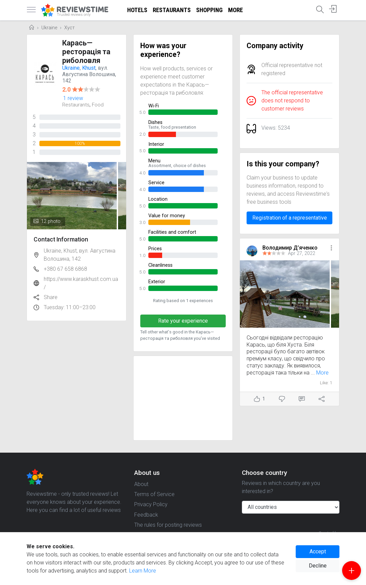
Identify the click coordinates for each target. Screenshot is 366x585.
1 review (73, 98)
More (235, 9)
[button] (331, 248)
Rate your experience (183, 321)
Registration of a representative (289, 218)
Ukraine (49, 28)
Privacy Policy (151, 504)
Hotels (137, 9)
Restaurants (172, 9)
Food (98, 105)
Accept (317, 551)
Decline (318, 565)
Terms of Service (154, 494)
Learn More (142, 570)
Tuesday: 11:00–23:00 (70, 307)
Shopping (209, 9)
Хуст (69, 28)
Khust (89, 68)
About (141, 484)
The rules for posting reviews (168, 525)
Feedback (146, 515)
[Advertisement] (183, 398)
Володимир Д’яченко (290, 248)
